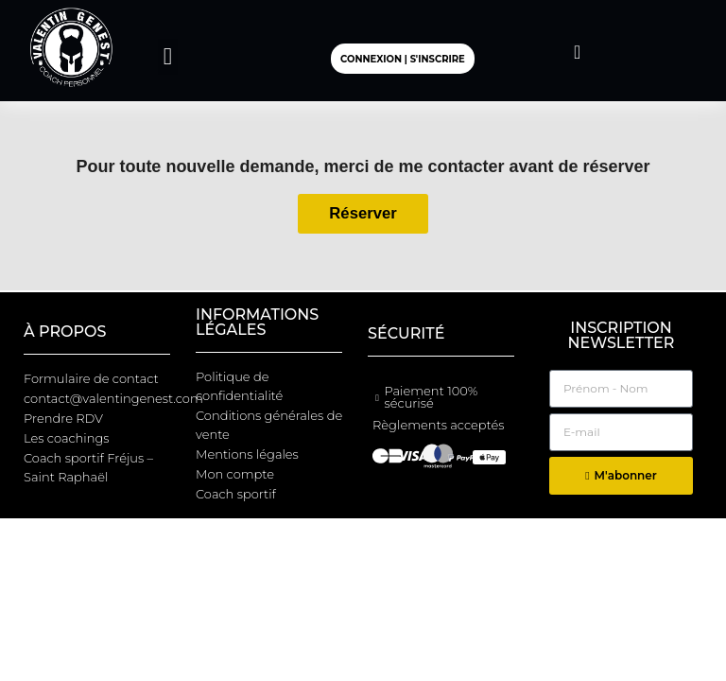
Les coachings (67, 437)
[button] (168, 57)
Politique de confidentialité (239, 386)
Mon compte (235, 473)
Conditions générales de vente (269, 425)
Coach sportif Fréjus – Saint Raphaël (88, 467)
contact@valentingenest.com (105, 398)
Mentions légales (247, 454)
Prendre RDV (63, 418)
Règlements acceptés (438, 424)
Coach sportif (236, 493)
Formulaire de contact (91, 378)
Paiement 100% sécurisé (430, 396)
